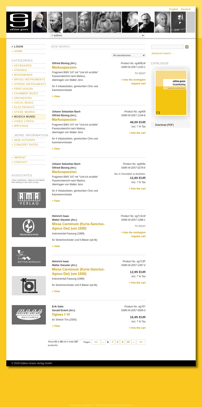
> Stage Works (23, 112)
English (173, 9)
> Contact (20, 162)
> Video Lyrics (23, 121)
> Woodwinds (22, 74)
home (19, 22)
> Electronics (23, 107)
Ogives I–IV (61, 314)
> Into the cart (137, 132)
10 (128, 342)
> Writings (20, 125)
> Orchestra (22, 98)
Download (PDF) (164, 124)
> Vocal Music (23, 102)
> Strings (19, 70)
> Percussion (22, 88)
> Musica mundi (23, 116)
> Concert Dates (25, 144)
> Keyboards (22, 65)
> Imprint (19, 157)
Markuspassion (64, 67)
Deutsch (186, 9)
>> (141, 342)
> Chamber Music (25, 93)
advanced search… (162, 53)
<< (96, 342)
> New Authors (23, 140)
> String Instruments (29, 84)
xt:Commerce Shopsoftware (117, 405)
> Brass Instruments (28, 79)
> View (56, 96)
